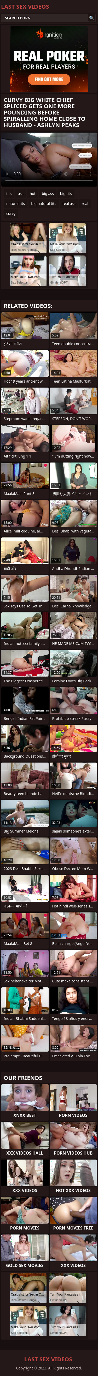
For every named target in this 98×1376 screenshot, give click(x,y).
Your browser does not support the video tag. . (49, 160)
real (85, 203)
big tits (66, 193)
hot (33, 193)
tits (8, 193)
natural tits (15, 203)
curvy (10, 213)
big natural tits (43, 203)
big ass (48, 193)
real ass (69, 203)
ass (20, 193)
